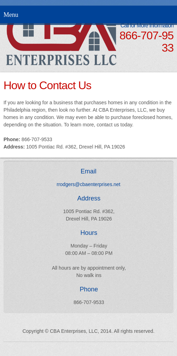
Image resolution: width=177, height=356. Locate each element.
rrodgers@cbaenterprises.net (88, 184)
